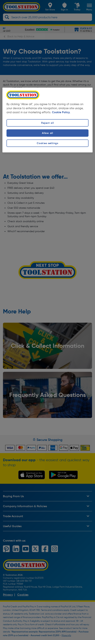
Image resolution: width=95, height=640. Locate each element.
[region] (47, 120)
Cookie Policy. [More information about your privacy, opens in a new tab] (61, 112)
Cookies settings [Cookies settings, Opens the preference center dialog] (47, 143)
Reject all (47, 122)
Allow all (47, 133)
